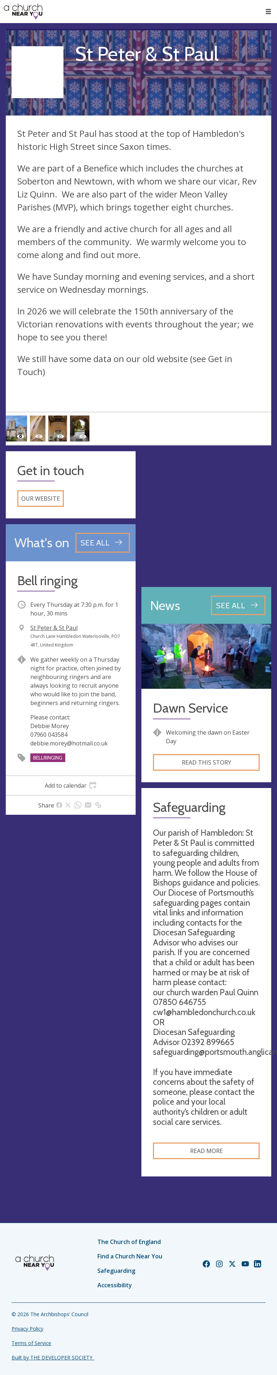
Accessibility (114, 1285)
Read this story (206, 762)
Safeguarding (116, 1271)
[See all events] (102, 542)
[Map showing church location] (206, 516)
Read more (206, 1151)
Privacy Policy (27, 1328)
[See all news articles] (238, 605)
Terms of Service (31, 1343)
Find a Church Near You (129, 1256)
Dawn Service (190, 708)
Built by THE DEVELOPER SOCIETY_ (53, 1357)
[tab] (71, 785)
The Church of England (129, 1242)
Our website (40, 498)
